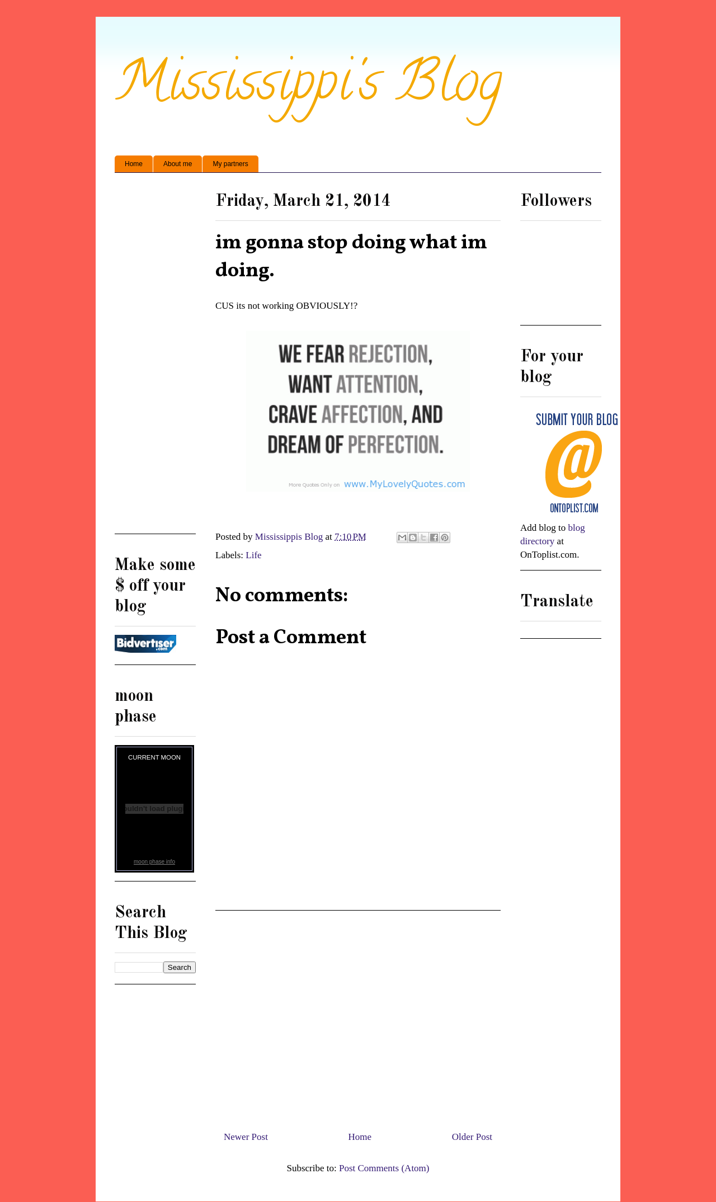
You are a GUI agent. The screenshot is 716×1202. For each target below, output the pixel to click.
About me (177, 164)
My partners (230, 164)
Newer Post (246, 1137)
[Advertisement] (358, 1016)
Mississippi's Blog (308, 87)
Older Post (472, 1137)
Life (253, 555)
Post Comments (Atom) (384, 1168)
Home (134, 164)
